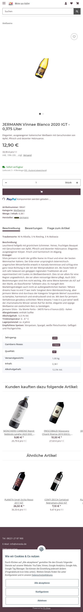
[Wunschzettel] (71, 3)
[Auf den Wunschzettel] (74, 36)
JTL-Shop (46, 608)
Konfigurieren (42, 592)
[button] (66, 3)
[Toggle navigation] (3, 2)
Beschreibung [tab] (11, 228)
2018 (55, 338)
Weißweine (19, 210)
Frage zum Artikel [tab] (58, 228)
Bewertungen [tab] (33, 228)
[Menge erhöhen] (77, 182)
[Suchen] (38, 11)
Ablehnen (42, 600)
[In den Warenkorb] (41, 191)
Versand (27, 155)
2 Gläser (56, 345)
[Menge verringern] (6, 182)
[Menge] (36, 182)
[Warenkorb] (77, 3)
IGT (54, 352)
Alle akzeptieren (42, 583)
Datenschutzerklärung (42, 575)
